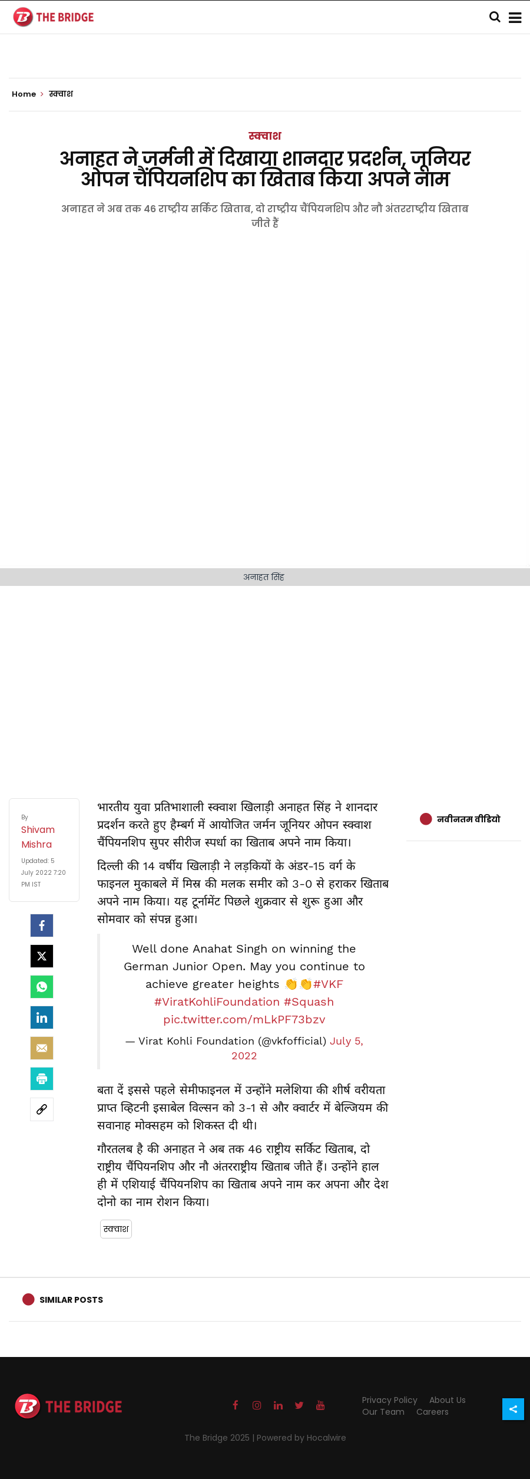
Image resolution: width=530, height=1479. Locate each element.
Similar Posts (71, 1300)
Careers (432, 1412)
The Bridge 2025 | (220, 1438)
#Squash (309, 1001)
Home (28, 94)
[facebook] (42, 925)
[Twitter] (42, 956)
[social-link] (42, 1109)
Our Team (383, 1412)
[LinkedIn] (42, 1017)
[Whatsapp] (42, 987)
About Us (447, 1400)
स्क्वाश (265, 136)
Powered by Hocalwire (301, 1438)
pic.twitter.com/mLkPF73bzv (244, 1019)
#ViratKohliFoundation (217, 1001)
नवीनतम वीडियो (469, 819)
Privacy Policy (390, 1400)
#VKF (328, 984)
